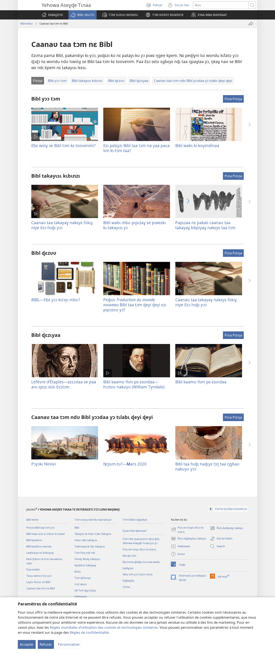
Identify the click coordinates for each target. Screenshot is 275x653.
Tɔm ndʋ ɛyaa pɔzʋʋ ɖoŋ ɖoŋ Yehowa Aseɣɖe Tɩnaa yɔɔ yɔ (141, 541)
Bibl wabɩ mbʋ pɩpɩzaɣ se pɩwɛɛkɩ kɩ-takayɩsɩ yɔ (134, 225)
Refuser (46, 644)
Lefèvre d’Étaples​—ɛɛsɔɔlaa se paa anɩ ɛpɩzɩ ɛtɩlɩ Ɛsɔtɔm (63, 384)
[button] (82, 14)
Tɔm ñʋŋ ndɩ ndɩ (85, 553)
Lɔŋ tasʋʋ (81, 584)
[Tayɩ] (251, 23)
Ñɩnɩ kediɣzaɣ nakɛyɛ (226, 528)
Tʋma (126, 587)
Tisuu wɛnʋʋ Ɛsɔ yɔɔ (38, 576)
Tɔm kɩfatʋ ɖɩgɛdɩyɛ (135, 519)
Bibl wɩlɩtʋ (26, 23)
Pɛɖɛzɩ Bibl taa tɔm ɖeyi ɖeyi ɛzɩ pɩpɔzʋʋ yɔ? (134, 305)
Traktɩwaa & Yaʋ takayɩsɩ (90, 546)
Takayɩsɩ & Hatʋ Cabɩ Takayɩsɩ (93, 534)
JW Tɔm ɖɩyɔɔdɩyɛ (85, 590)
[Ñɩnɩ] (221, 5)
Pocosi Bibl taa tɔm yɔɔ (40, 527)
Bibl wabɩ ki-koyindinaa (197, 145)
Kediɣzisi (128, 568)
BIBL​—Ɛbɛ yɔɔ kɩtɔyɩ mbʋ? (55, 300)
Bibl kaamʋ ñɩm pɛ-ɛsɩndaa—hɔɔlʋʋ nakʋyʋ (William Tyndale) (134, 384)
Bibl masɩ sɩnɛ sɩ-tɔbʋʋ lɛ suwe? (45, 534)
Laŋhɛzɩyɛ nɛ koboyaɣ (40, 553)
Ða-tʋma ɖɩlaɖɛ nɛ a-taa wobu (141, 562)
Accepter (27, 644)
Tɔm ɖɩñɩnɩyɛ (83, 578)
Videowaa (81, 596)
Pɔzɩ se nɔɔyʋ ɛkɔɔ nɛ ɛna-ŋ (139, 549)
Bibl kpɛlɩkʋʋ (34, 540)
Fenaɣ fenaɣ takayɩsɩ (87, 559)
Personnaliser (69, 644)
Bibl (77, 527)
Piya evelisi (33, 569)
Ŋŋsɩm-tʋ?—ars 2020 (125, 464)
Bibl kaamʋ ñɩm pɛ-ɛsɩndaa (201, 382)
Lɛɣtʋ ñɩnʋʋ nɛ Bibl (38, 582)
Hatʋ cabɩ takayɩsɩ (86, 540)
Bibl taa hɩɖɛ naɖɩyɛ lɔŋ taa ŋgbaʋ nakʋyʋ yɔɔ (207, 466)
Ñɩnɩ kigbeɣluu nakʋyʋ (188, 538)
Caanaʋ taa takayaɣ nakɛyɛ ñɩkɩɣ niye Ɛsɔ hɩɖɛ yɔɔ (62, 225)
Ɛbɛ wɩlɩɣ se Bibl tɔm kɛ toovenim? (63, 145)
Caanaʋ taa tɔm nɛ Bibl (40, 588)
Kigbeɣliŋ (128, 580)
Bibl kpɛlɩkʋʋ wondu (39, 546)
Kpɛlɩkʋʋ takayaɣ (85, 565)
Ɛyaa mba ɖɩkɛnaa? (135, 531)
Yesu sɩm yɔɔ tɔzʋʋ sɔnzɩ (138, 574)
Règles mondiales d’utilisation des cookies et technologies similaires (104, 627)
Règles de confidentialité (89, 632)
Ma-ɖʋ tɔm (129, 555)
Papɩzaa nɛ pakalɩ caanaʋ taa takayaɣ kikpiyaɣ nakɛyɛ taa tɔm (205, 225)
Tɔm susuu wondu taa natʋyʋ (93, 519)
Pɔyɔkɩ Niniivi (43, 464)
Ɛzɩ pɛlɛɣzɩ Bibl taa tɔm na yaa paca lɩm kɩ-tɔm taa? (136, 148)
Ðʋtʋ (78, 571)
